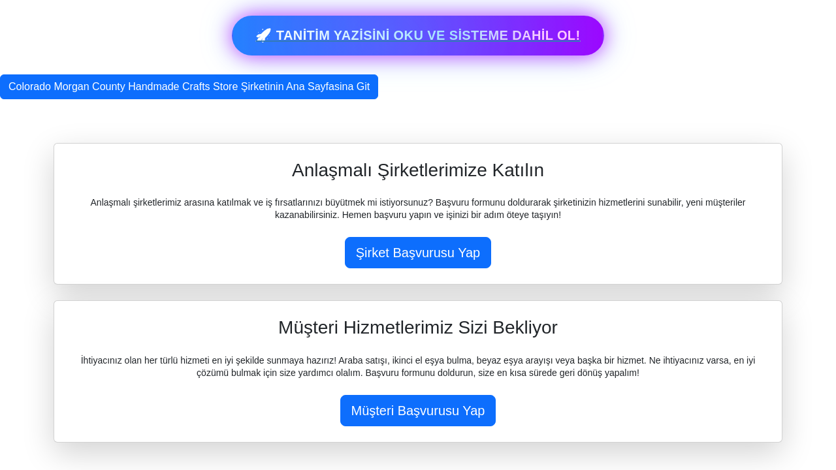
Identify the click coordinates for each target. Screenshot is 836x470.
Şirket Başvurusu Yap (418, 252)
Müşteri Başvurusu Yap (418, 410)
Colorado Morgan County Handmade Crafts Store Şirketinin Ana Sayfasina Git (189, 86)
